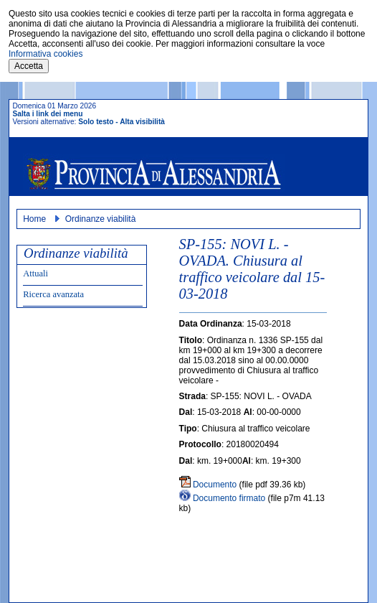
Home (34, 219)
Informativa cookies (45, 54)
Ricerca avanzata (53, 294)
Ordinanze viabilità (100, 219)
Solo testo (95, 122)
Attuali (35, 273)
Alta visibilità (142, 122)
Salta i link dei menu (47, 114)
